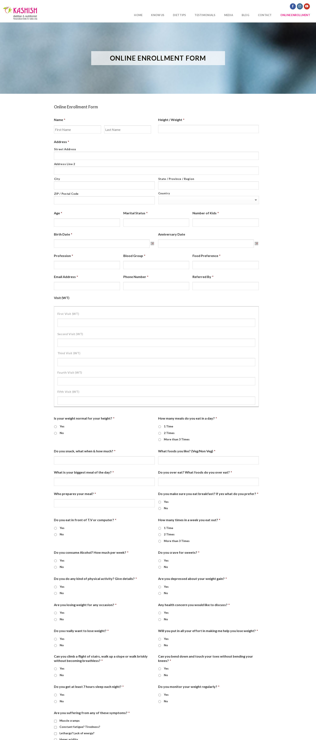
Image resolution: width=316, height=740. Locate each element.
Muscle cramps (69, 720)
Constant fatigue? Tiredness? (79, 726)
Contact (265, 15)
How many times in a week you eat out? (189, 520)
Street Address (65, 149)
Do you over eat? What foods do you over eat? (195, 472)
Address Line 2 (64, 164)
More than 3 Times (177, 439)
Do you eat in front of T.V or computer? (85, 520)
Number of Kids (205, 213)
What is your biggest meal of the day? (84, 472)
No (62, 433)
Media (228, 15)
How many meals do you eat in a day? (187, 418)
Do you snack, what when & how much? (84, 451)
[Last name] (127, 129)
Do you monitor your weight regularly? (188, 686)
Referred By (202, 277)
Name (59, 120)
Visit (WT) (61, 298)
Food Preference (206, 256)
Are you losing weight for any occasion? (85, 605)
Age (58, 213)
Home (138, 15)
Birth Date (63, 234)
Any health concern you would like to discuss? (194, 605)
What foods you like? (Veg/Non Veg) (186, 451)
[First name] (77, 129)
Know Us (157, 15)
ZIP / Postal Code (66, 193)
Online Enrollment (295, 15)
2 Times (169, 433)
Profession (63, 256)
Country (164, 193)
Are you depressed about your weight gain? (192, 579)
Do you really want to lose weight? (81, 631)
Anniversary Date (171, 234)
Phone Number (135, 277)
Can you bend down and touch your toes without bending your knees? (205, 658)
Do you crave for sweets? (178, 552)
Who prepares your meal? (75, 494)
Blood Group (134, 256)
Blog (245, 15)
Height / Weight (171, 120)
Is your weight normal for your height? (84, 418)
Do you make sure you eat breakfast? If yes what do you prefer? (208, 494)
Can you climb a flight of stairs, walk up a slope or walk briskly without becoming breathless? (101, 658)
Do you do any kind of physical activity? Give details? (95, 579)
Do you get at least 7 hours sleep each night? (89, 686)
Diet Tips (179, 15)
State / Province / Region (176, 179)
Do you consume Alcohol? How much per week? (91, 552)
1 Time (168, 426)
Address (61, 142)
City (57, 179)
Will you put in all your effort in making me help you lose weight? (208, 631)
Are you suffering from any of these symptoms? (92, 713)
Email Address (66, 277)
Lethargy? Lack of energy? (76, 733)
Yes (62, 426)
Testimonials (205, 15)
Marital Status (135, 213)
